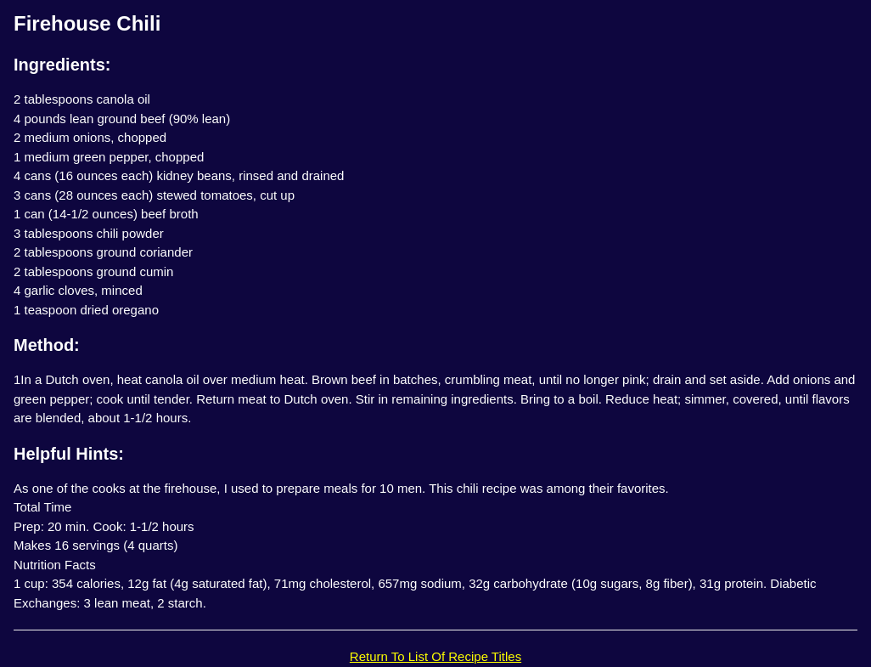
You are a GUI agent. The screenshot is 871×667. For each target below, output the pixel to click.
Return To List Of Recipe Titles (435, 656)
